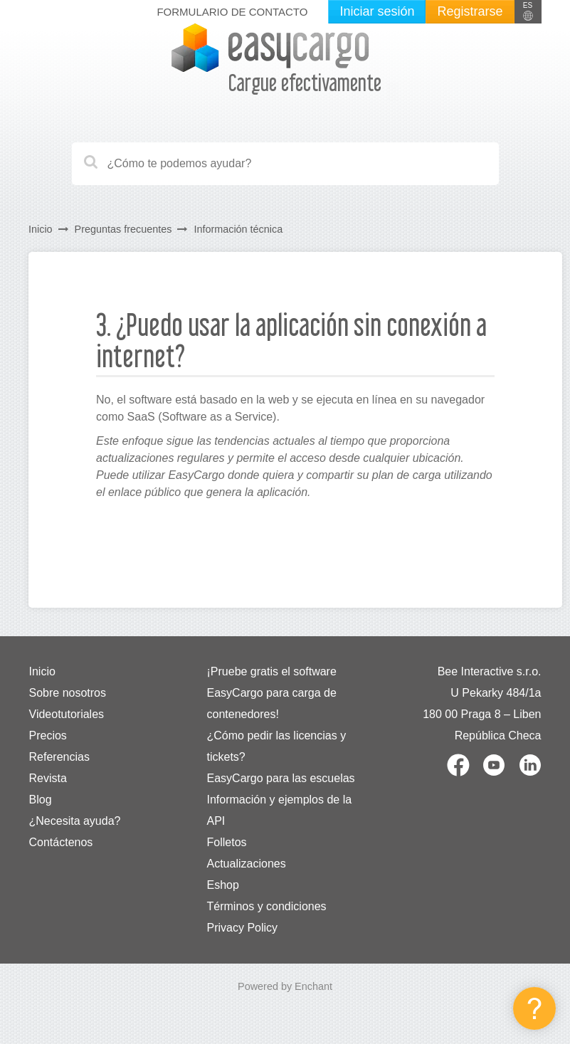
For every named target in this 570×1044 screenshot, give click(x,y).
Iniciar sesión (376, 11)
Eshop (223, 885)
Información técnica (238, 229)
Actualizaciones (246, 864)
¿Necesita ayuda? (75, 821)
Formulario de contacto (232, 12)
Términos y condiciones (267, 906)
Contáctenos (61, 842)
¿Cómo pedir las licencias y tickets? (277, 746)
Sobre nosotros (68, 693)
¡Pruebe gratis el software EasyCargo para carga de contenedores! (272, 692)
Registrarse (469, 11)
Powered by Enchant (285, 986)
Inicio (40, 229)
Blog (40, 799)
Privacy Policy (242, 928)
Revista (48, 778)
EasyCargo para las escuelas (281, 778)
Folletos (227, 842)
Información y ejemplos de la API (279, 810)
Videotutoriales (67, 714)
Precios (48, 735)
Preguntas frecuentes (123, 229)
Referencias (59, 757)
